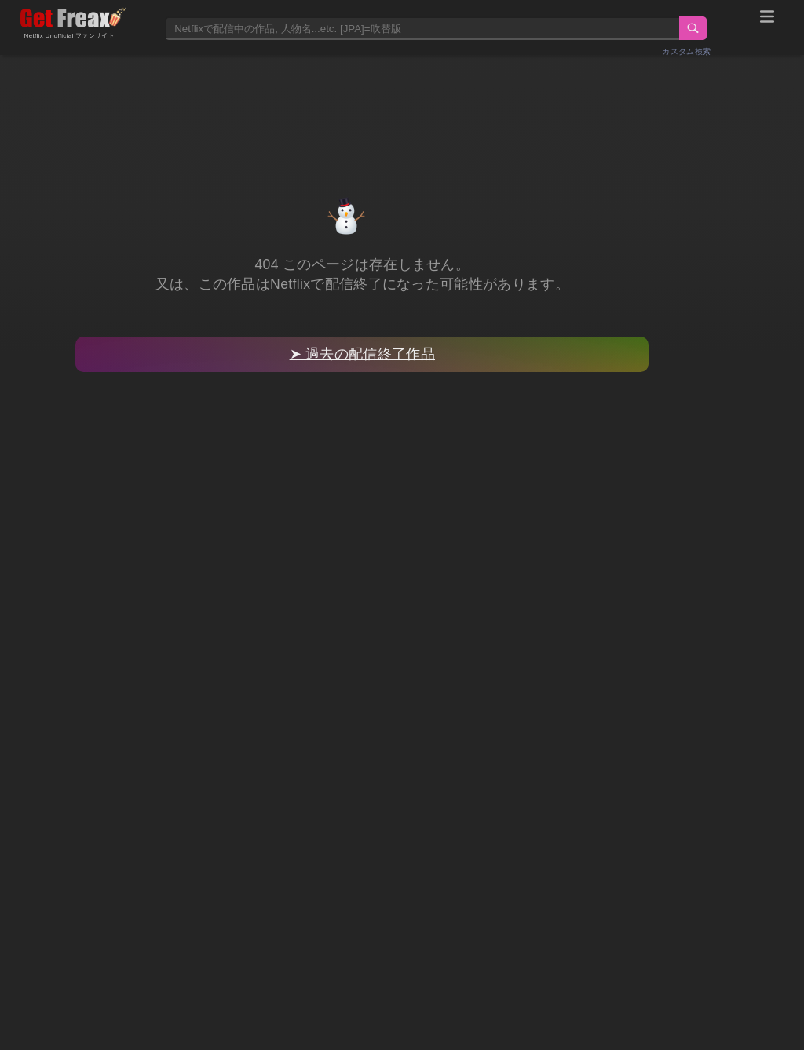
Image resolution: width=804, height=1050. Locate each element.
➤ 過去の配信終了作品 (362, 354)
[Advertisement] (402, 107)
